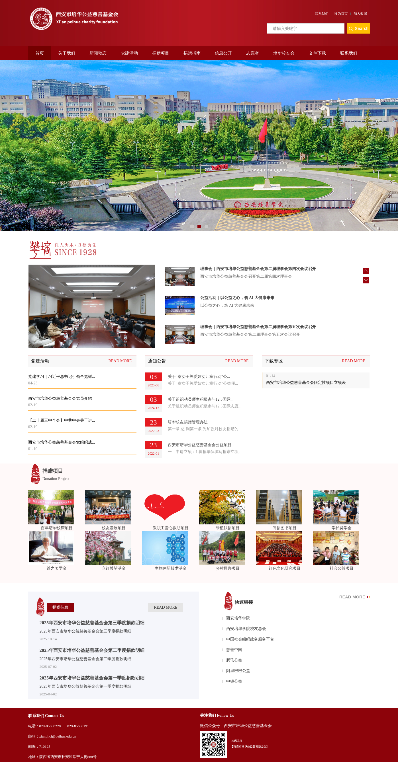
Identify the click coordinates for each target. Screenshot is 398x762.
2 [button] (199, 226)
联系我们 (321, 14)
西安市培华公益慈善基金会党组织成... (61, 442)
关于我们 (66, 53)
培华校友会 (284, 53)
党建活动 (129, 53)
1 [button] (191, 226)
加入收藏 (360, 14)
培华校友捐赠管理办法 (188, 422)
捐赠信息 (60, 607)
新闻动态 (98, 53)
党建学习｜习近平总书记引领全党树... (61, 376)
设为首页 (341, 14)
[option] (199, 145)
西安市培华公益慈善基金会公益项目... (201, 445)
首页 (39, 53)
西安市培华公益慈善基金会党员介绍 (60, 398)
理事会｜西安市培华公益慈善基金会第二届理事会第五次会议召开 (258, 333)
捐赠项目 (160, 53)
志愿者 (252, 53)
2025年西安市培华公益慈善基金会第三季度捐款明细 (92, 622)
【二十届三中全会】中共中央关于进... (61, 420)
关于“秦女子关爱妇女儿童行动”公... (199, 376)
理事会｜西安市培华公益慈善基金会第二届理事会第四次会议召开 (258, 275)
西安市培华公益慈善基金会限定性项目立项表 (306, 382)
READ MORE (120, 361)
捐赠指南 (192, 53)
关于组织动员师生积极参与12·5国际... (201, 399)
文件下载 (317, 53)
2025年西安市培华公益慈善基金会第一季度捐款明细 (92, 678)
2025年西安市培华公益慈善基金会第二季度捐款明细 (92, 650)
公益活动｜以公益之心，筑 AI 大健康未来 (237, 304)
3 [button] (206, 226)
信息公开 (223, 53)
